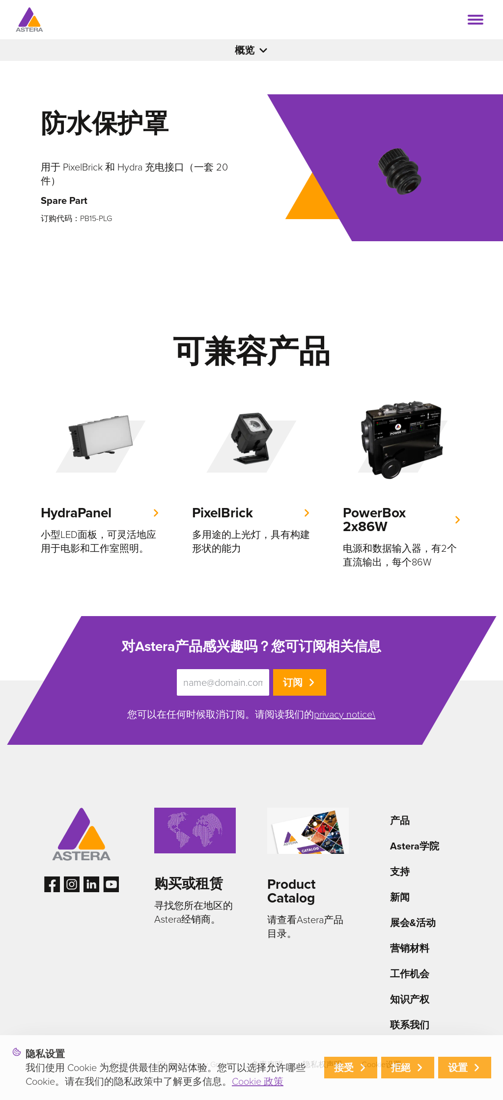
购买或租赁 (188, 884)
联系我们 (409, 1024)
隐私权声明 (322, 1064)
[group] (100, 475)
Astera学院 (414, 846)
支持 (400, 871)
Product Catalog (291, 891)
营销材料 (409, 948)
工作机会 (409, 973)
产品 (400, 820)
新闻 (400, 897)
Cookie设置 (381, 1064)
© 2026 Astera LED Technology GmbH (167, 1064)
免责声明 (267, 1064)
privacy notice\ (344, 714)
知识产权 (409, 999)
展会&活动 (413, 922)
